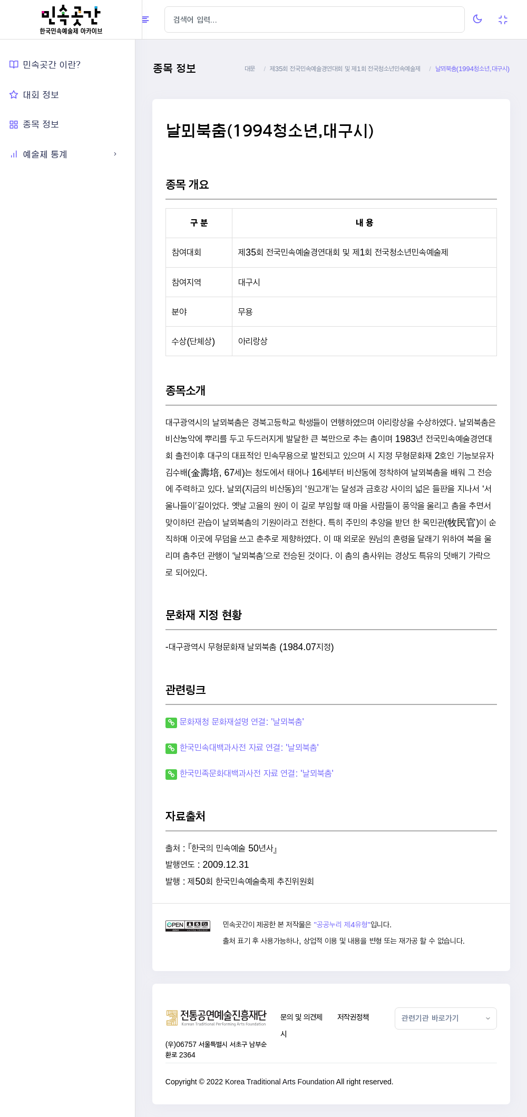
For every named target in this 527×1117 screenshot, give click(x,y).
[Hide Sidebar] (163, 19)
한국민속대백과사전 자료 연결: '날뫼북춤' (256, 747)
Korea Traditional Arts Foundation (286, 1081)
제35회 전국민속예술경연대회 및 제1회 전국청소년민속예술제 (345, 69)
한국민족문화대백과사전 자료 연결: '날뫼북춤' (263, 773)
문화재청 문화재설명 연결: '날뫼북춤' (249, 721)
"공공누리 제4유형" (348, 924)
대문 (250, 69)
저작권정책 (357, 1017)
